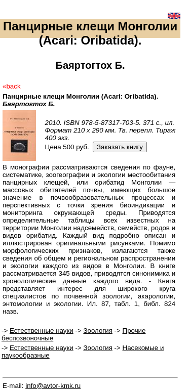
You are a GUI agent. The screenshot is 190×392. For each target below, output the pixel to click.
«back (12, 86)
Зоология (97, 330)
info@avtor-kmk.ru (53, 385)
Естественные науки (41, 330)
